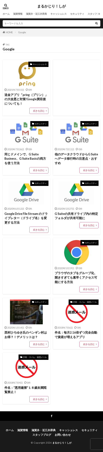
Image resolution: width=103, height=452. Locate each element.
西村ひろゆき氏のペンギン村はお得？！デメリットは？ (25, 335)
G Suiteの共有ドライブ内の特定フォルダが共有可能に (76, 216)
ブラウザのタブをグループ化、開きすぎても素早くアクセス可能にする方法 (76, 277)
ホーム (6, 13)
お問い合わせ (63, 434)
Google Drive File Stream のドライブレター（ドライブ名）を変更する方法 (26, 218)
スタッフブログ (41, 434)
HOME (9, 32)
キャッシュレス (58, 13)
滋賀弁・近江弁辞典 (36, 13)
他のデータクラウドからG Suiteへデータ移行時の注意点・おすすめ (76, 159)
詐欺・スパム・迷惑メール (85, 302)
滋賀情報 (17, 13)
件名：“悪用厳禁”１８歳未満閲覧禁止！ (25, 390)
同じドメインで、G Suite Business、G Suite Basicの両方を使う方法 (25, 159)
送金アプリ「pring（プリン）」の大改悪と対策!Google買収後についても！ (26, 99)
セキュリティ (77, 13)
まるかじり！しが (51, 6)
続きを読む (39, 110)
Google (22, 32)
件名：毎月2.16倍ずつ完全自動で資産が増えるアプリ (76, 335)
